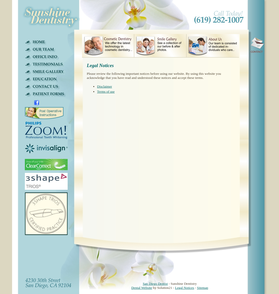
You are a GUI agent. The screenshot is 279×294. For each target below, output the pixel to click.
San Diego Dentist (155, 284)
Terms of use (106, 91)
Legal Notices (184, 288)
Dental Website (141, 288)
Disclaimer (104, 86)
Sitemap (202, 288)
